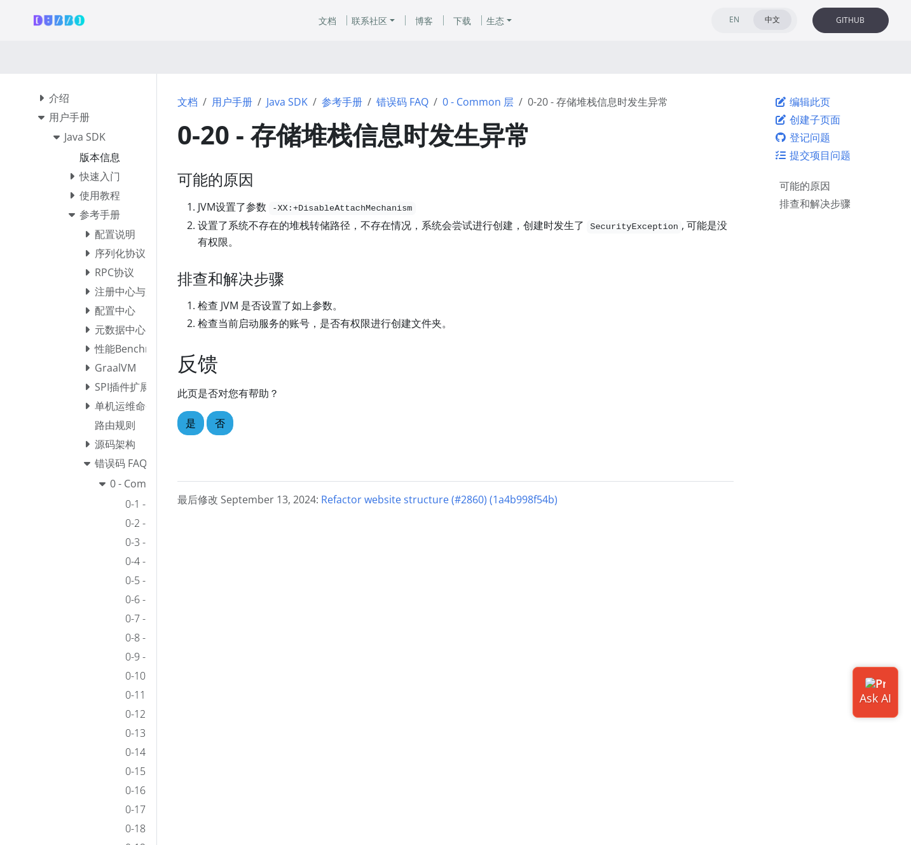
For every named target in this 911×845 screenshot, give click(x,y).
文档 (187, 102)
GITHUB (850, 20)
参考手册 (342, 102)
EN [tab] (734, 19)
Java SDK (287, 102)
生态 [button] (495, 21)
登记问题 (802, 137)
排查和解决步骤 (815, 204)
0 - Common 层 (478, 102)
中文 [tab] (772, 19)
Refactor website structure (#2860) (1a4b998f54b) (439, 499)
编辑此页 (802, 102)
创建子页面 (807, 120)
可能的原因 (804, 186)
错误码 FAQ (402, 102)
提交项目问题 (812, 155)
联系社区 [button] (369, 21)
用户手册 (232, 102)
